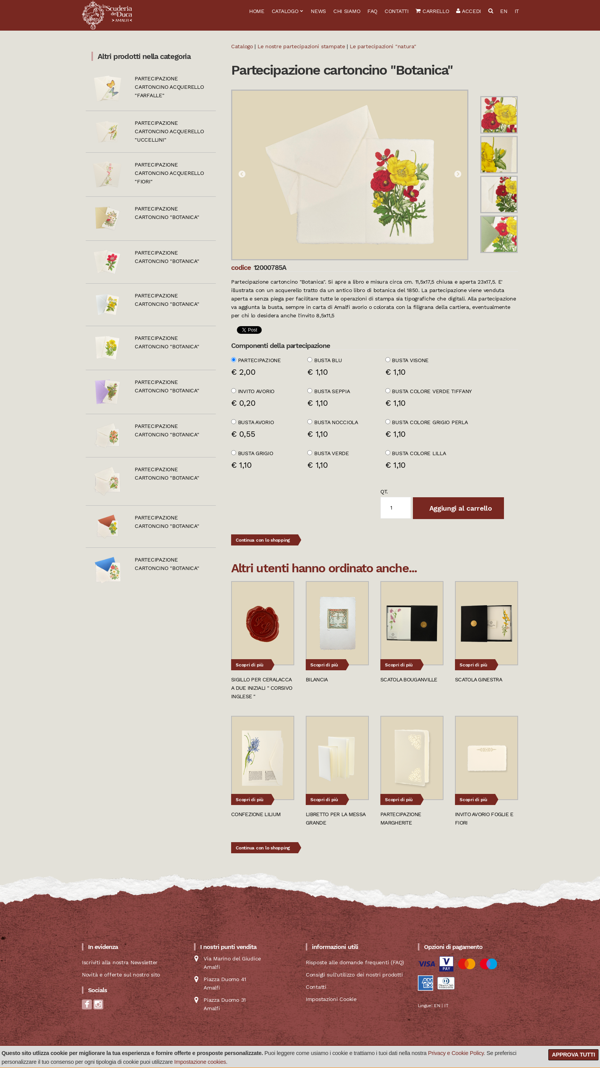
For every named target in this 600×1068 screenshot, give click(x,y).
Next (457, 174)
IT (517, 11)
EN (503, 11)
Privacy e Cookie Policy (456, 1053)
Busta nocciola (336, 422)
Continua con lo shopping (263, 540)
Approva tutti (573, 1055)
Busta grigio (255, 453)
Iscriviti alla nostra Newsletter (120, 962)
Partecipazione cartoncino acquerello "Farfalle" (169, 86)
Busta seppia (332, 391)
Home (256, 11)
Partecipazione (259, 360)
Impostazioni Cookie (331, 999)
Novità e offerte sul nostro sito (121, 975)
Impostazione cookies (200, 1062)
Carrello (432, 11)
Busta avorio (256, 422)
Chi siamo (346, 11)
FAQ (372, 11)
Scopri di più (249, 665)
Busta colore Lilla (419, 453)
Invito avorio (256, 391)
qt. (384, 491)
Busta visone (410, 360)
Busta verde (331, 453)
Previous (242, 174)
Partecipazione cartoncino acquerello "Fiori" (169, 173)
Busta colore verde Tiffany (432, 391)
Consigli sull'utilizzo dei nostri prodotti (354, 975)
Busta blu (328, 360)
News (318, 11)
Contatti (397, 11)
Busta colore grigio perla (430, 422)
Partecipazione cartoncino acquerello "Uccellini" (169, 131)
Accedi (468, 11)
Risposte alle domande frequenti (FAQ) (355, 962)
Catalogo (285, 11)
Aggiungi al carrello (459, 508)
